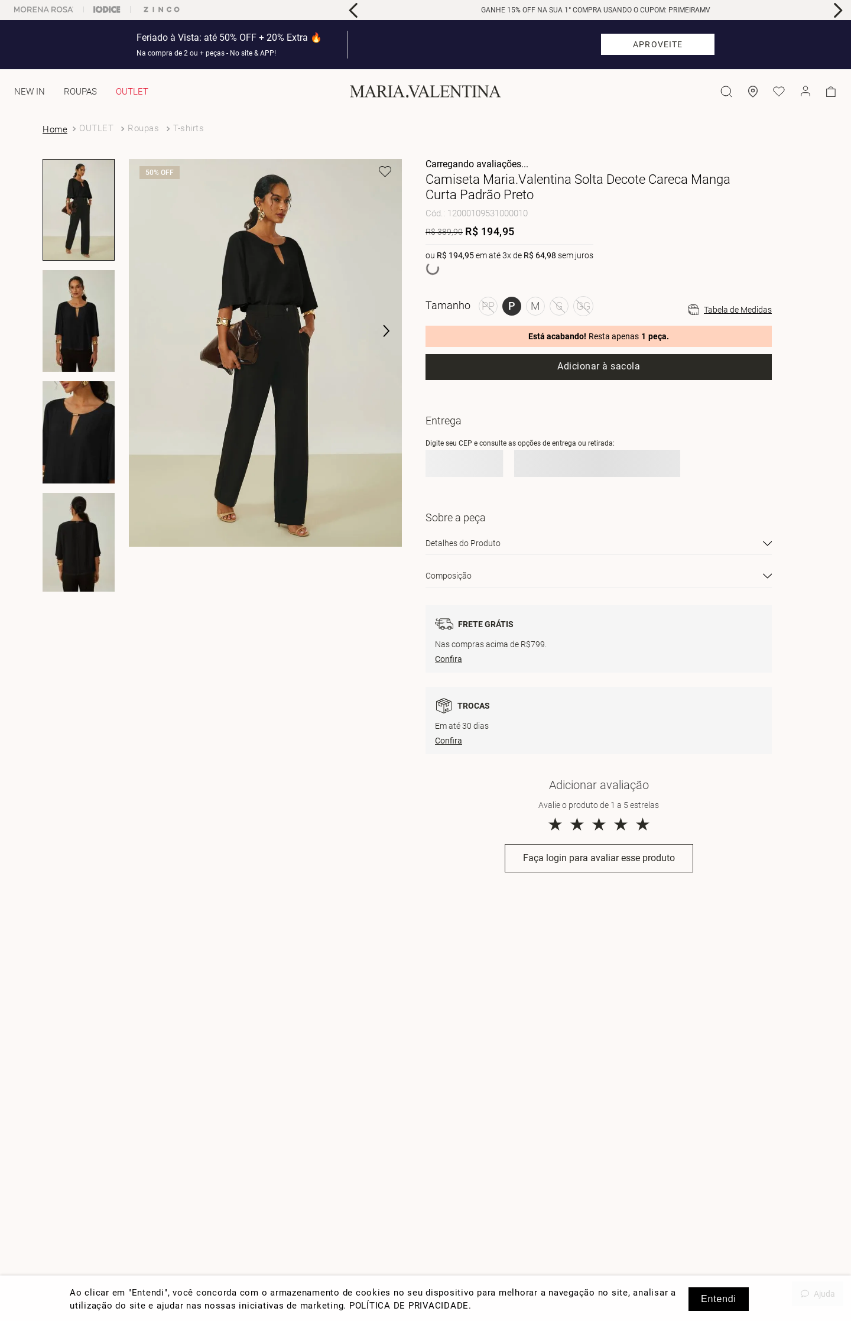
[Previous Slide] (354, 10)
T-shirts (188, 128)
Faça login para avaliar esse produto (599, 858)
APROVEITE (658, 44)
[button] (378, 331)
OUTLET (96, 128)
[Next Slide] (838, 10)
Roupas (143, 128)
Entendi (718, 1299)
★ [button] (555, 824)
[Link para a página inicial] (56, 129)
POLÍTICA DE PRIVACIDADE (409, 1305)
